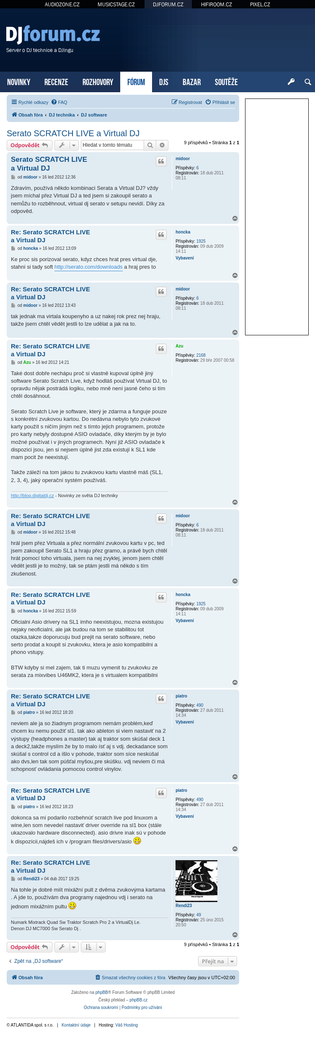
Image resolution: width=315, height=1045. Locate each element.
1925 (201, 241)
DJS (163, 81)
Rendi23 (184, 905)
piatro (181, 696)
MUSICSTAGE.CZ (116, 4)
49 (198, 915)
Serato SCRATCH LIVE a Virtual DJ (73, 133)
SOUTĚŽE (226, 81)
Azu (179, 346)
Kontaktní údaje (76, 1025)
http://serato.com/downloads (88, 267)
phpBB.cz (138, 1000)
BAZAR (192, 81)
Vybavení (185, 258)
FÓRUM (136, 81)
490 (200, 705)
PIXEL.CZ (260, 4)
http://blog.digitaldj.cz (32, 495)
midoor (183, 158)
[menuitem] (59, 102)
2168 (201, 355)
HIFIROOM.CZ (216, 4)
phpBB (102, 992)
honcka (183, 232)
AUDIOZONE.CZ (62, 4)
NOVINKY (18, 81)
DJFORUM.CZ (168, 4)
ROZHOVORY (98, 81)
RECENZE (56, 81)
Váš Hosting (126, 1025)
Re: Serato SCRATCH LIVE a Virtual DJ (50, 236)
